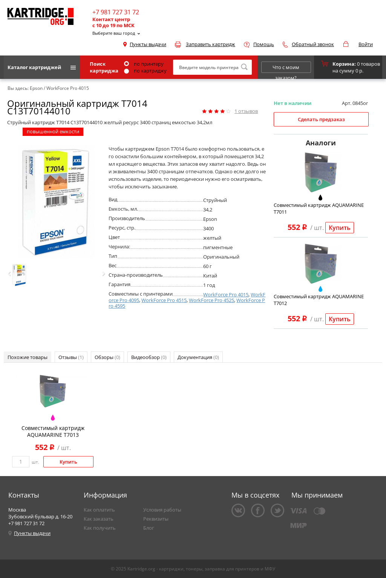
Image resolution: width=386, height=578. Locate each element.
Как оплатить (99, 509)
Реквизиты (155, 518)
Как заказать (98, 518)
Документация (198, 357)
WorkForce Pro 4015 (225, 294)
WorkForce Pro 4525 (211, 300)
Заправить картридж (210, 44)
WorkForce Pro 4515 (164, 300)
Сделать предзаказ (321, 119)
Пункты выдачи (148, 44)
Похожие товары (27, 357)
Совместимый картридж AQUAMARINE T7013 (52, 431)
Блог (148, 527)
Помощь (263, 44)
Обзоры (107, 357)
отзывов (246, 111)
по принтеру (144, 63)
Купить (340, 227)
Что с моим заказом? (286, 68)
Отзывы (71, 357)
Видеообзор (149, 357)
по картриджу (145, 70)
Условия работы (162, 509)
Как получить (100, 527)
